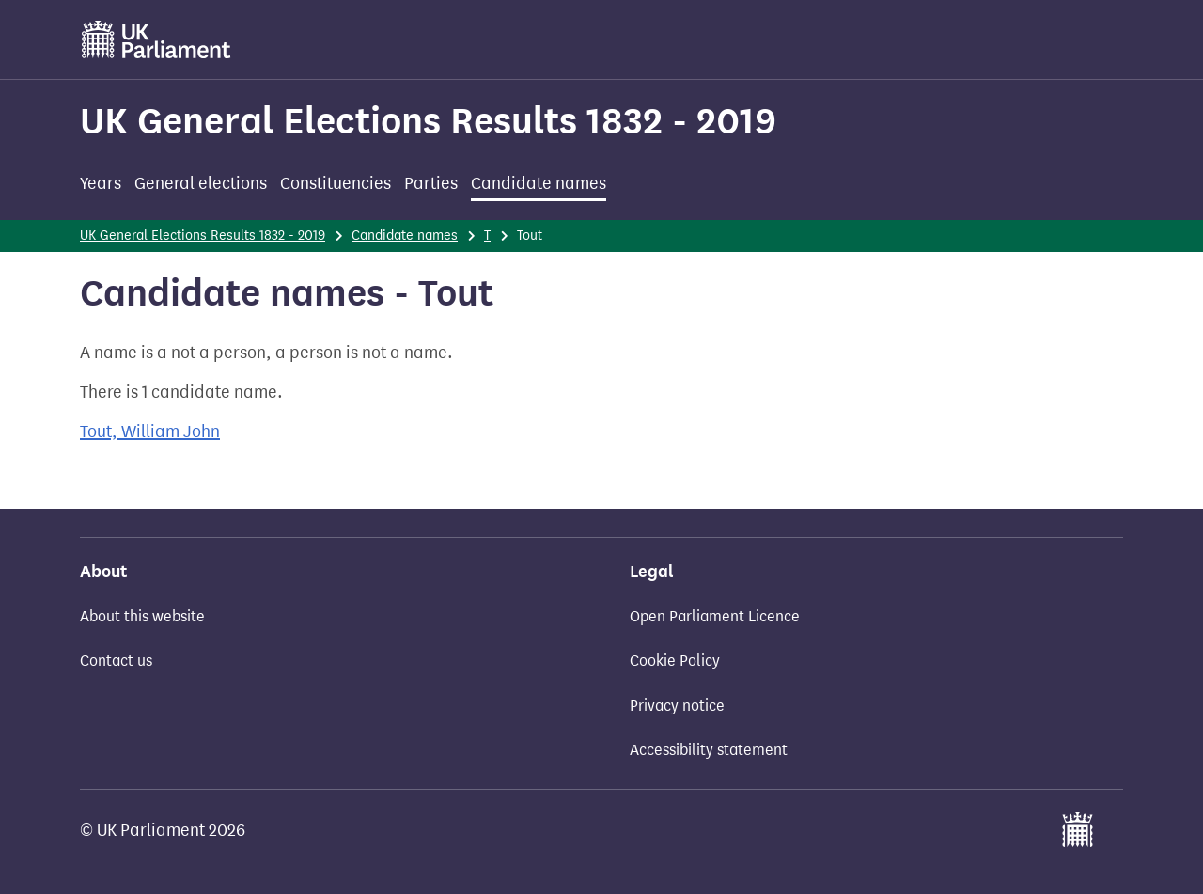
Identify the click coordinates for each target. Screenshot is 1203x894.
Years (100, 183)
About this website (142, 616)
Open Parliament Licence (715, 616)
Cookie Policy (675, 660)
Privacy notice (677, 705)
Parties (431, 183)
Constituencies (335, 183)
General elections (200, 183)
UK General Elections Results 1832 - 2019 (428, 121)
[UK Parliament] (156, 39)
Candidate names (538, 183)
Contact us (116, 660)
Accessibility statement (709, 750)
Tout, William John (150, 431)
